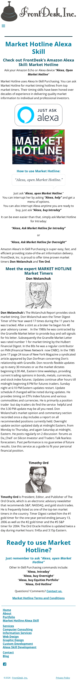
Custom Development (18, 644)
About (7, 613)
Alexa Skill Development (19, 647)
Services (8, 626)
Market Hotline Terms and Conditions (38, 598)
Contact (8, 652)
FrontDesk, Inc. (20, 677)
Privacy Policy (63, 677)
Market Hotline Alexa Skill (21, 620)
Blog (6, 656)
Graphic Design (13, 640)
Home (7, 610)
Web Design (11, 637)
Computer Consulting (18, 629)
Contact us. (54, 591)
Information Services (17, 633)
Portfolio (9, 617)
